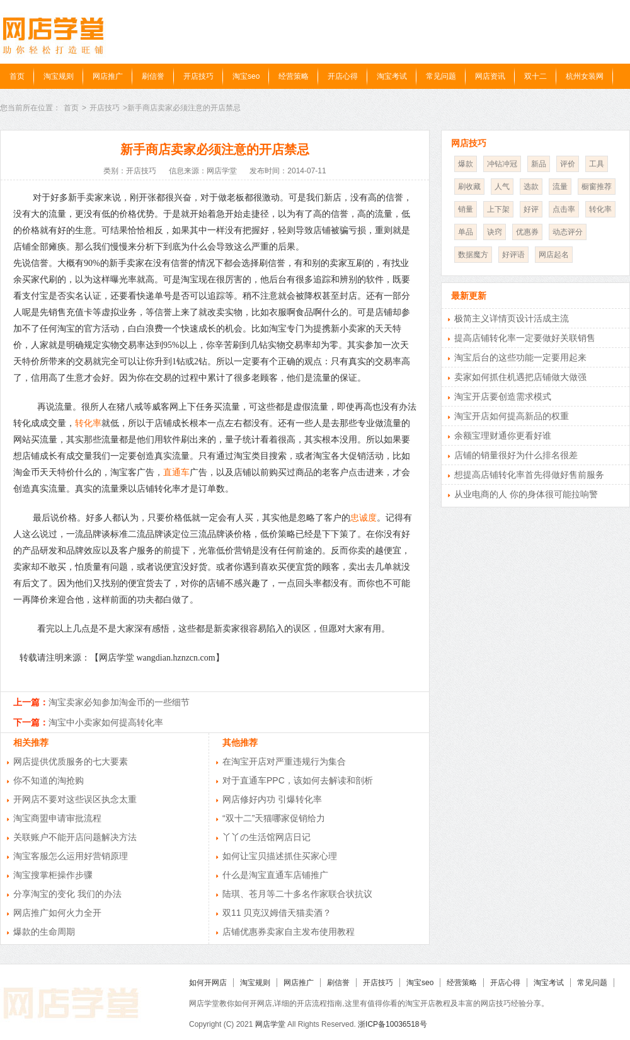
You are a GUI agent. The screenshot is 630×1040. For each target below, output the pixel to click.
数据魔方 (473, 254)
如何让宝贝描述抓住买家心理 (279, 856)
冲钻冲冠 (502, 163)
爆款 (465, 163)
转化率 (88, 423)
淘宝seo (246, 76)
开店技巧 (198, 76)
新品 (538, 163)
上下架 (498, 209)
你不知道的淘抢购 (48, 780)
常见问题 (441, 76)
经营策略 (293, 76)
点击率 (564, 209)
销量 (465, 209)
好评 (531, 209)
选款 (531, 186)
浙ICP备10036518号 (392, 1024)
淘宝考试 (392, 76)
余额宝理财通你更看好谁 (502, 435)
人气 (502, 186)
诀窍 (494, 232)
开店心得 (343, 76)
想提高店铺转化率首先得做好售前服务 (529, 475)
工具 (596, 163)
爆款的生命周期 (44, 932)
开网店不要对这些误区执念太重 (75, 799)
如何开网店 (208, 982)
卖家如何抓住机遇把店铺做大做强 (520, 377)
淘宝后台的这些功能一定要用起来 (520, 357)
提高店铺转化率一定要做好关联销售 (524, 338)
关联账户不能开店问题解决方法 (75, 837)
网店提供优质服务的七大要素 (70, 761)
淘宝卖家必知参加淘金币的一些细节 (119, 702)
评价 (567, 163)
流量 (560, 186)
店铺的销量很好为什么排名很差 (516, 455)
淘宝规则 (58, 76)
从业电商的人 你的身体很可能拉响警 (526, 494)
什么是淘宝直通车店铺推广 (275, 875)
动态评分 (568, 232)
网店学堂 (270, 1024)
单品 (465, 232)
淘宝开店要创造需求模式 (502, 396)
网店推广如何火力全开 (57, 913)
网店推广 (108, 76)
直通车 (176, 472)
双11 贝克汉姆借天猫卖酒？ (276, 913)
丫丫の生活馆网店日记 (266, 837)
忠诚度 (363, 518)
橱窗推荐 (596, 186)
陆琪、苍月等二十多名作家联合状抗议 (297, 894)
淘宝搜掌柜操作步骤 (53, 875)
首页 (17, 76)
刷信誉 (153, 76)
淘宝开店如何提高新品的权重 (511, 416)
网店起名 (554, 254)
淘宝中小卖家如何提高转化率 (106, 722)
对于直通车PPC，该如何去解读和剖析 (297, 780)
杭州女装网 (585, 76)
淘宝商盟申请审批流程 (57, 818)
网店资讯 (490, 76)
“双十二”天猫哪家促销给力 (273, 818)
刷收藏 (469, 186)
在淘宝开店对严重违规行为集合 (284, 761)
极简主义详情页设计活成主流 (511, 318)
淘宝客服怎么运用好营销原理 (70, 856)
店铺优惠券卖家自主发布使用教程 (288, 932)
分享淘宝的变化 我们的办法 (67, 894)
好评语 (513, 254)
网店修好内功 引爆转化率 (272, 799)
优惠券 (527, 232)
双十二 (535, 76)
